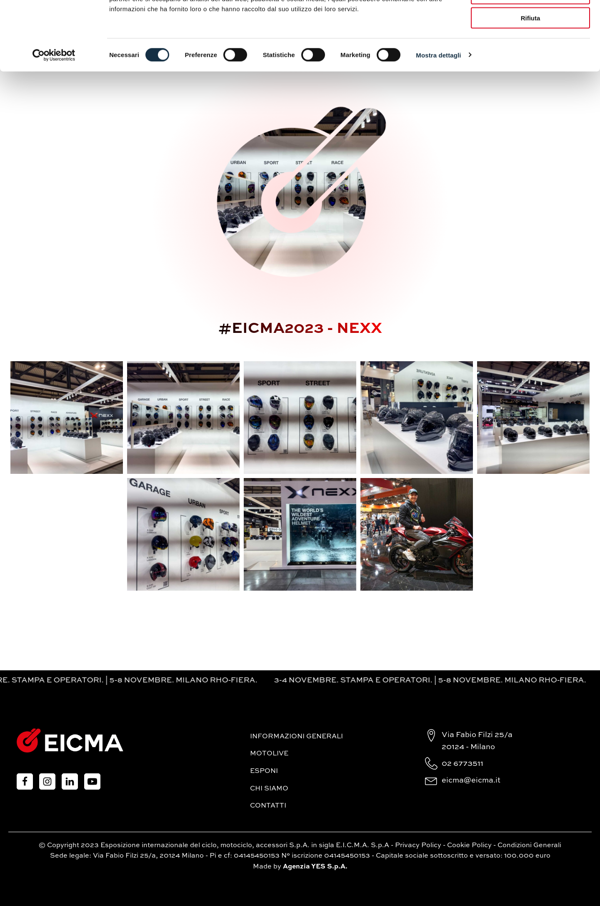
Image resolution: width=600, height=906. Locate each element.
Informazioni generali (296, 736)
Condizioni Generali (529, 845)
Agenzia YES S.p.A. (315, 866)
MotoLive (269, 753)
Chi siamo (269, 788)
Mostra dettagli (438, 106)
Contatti (268, 806)
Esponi (264, 771)
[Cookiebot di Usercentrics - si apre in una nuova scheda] (54, 107)
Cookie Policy (469, 845)
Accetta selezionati (530, 45)
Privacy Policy (418, 845)
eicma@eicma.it (471, 780)
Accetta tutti (530, 20)
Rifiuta (530, 69)
